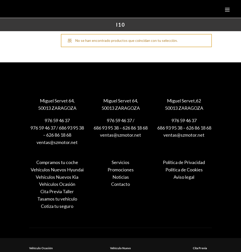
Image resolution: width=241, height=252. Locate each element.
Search (176, 57)
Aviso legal (184, 177)
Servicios (120, 162)
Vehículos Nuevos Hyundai (57, 169)
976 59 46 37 (57, 120)
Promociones (121, 169)
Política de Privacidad (184, 162)
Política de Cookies (184, 169)
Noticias (120, 177)
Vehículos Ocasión (57, 184)
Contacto (120, 184)
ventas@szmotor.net (57, 142)
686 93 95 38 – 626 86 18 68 (184, 128)
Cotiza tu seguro (57, 206)
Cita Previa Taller (57, 191)
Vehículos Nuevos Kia (57, 177)
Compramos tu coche (57, 162)
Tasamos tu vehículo (57, 199)
